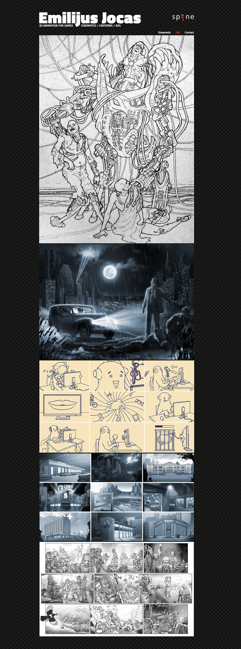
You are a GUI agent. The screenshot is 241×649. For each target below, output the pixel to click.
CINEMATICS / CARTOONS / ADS (101, 25)
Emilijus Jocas (90, 17)
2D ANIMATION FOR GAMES (56, 25)
